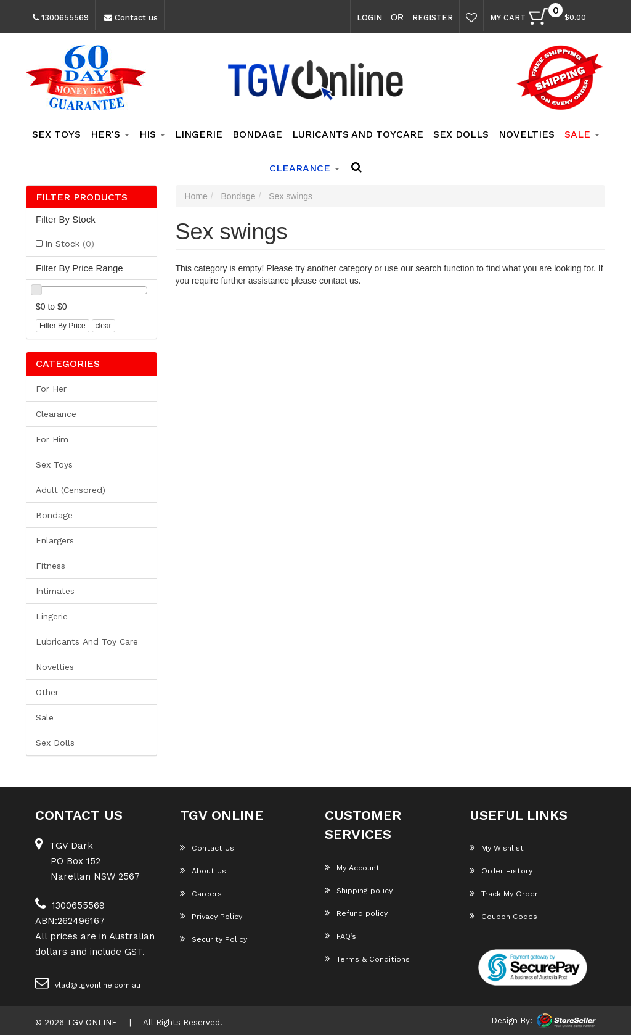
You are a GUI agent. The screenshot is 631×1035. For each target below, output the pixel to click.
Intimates (55, 591)
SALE (582, 134)
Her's (110, 134)
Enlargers (55, 540)
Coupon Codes (503, 916)
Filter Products (82, 197)
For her (51, 389)
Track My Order (503, 893)
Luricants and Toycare (357, 134)
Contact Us (206, 847)
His (152, 134)
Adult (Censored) (70, 490)
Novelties (527, 134)
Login (369, 17)
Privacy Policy (210, 916)
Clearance (56, 414)
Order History (500, 870)
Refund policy (356, 913)
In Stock (69, 244)
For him (52, 439)
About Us (203, 870)
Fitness (50, 566)
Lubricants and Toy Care (87, 641)
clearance (304, 168)
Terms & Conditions (367, 958)
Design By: (511, 1020)
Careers (200, 893)
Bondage (257, 134)
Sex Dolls (461, 134)
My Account (352, 867)
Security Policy (213, 939)
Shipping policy (358, 890)
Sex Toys (56, 134)
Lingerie (198, 134)
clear (104, 325)
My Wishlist (496, 847)
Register (432, 17)
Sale (45, 717)
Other (47, 692)
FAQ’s (340, 936)
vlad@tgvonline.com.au (87, 982)
